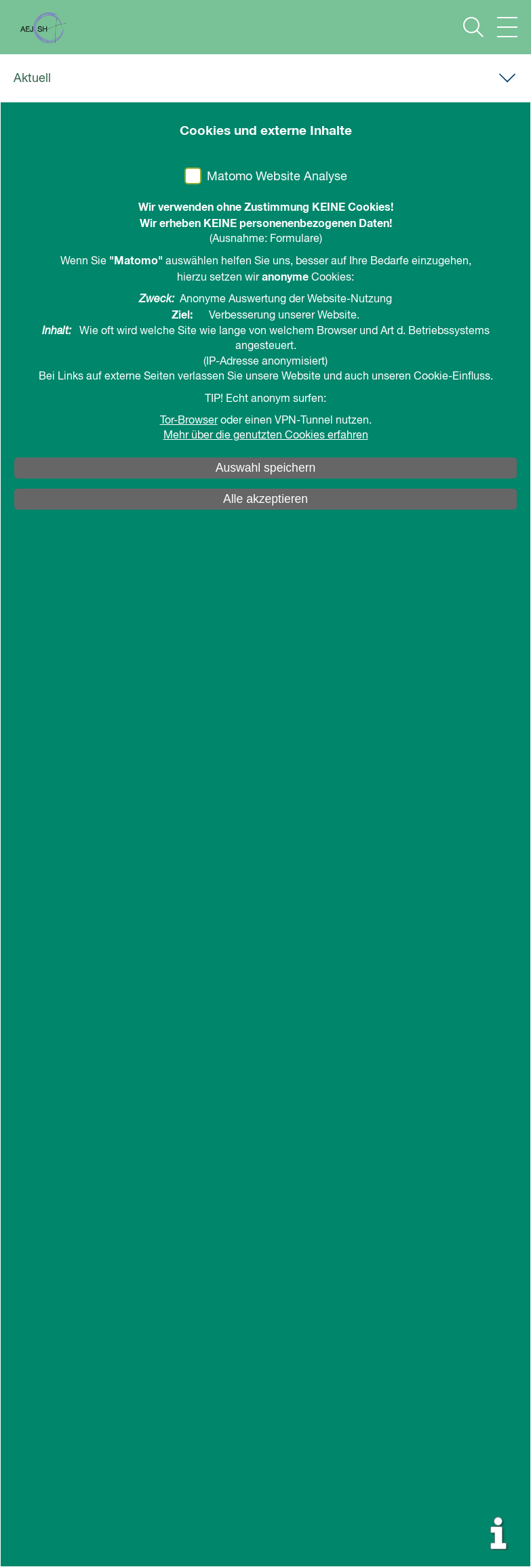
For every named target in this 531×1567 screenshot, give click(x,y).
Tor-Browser (189, 420)
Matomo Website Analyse (277, 177)
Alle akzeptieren (265, 499)
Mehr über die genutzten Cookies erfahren (265, 435)
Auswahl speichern (266, 467)
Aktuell (32, 79)
